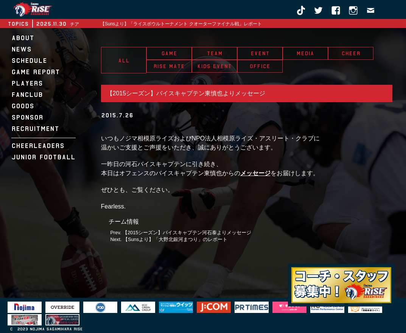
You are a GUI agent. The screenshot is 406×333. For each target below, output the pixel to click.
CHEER (350, 53)
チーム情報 (124, 221)
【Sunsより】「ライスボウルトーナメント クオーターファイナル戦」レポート (181, 23)
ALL (123, 61)
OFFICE (259, 66)
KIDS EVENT (214, 66)
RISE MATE (169, 66)
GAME (169, 53)
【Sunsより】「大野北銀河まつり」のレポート (175, 239)
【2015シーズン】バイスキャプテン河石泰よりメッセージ (187, 232)
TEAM (214, 53)
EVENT (259, 53)
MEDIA (305, 53)
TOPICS (18, 24)
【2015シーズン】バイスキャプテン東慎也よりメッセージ (186, 93)
